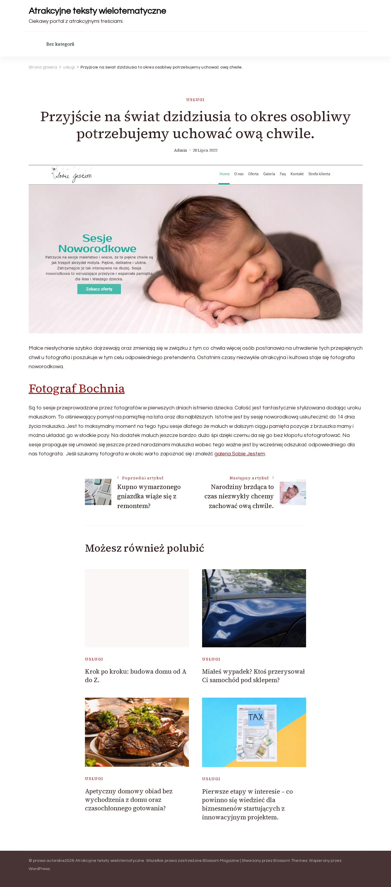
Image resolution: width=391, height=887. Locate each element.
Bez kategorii (60, 44)
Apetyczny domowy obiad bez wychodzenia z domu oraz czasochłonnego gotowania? (129, 800)
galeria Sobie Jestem (239, 454)
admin (180, 150)
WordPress (39, 869)
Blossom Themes (290, 861)
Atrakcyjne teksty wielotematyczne (97, 11)
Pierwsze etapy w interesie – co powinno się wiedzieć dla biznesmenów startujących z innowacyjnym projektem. (247, 804)
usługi (195, 99)
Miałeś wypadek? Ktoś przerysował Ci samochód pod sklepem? (253, 675)
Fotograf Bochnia (77, 388)
